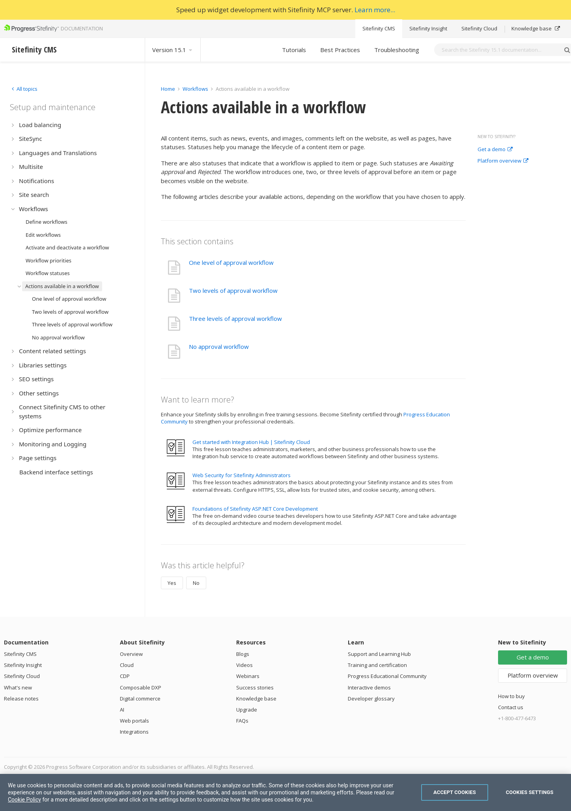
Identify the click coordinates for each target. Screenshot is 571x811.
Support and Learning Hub (379, 653)
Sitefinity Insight (428, 28)
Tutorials (294, 50)
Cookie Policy (24, 799)
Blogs (242, 653)
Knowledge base (535, 28)
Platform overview (503, 161)
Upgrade (246, 709)
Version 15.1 (172, 50)
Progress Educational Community (387, 676)
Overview (131, 653)
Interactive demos (369, 687)
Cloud (127, 665)
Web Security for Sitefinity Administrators (241, 475)
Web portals (134, 720)
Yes (172, 582)
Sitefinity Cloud (479, 28)
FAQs (242, 720)
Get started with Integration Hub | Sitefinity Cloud (251, 442)
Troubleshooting (396, 50)
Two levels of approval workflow (233, 290)
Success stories (255, 687)
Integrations (134, 731)
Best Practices (340, 50)
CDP (125, 676)
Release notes (21, 698)
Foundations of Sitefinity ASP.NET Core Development (255, 508)
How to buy (511, 696)
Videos (244, 665)
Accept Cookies (454, 792)
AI (122, 709)
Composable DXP (140, 687)
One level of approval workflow (231, 262)
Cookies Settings (530, 792)
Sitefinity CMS (378, 28)
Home (168, 88)
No (196, 582)
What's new (18, 687)
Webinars (247, 676)
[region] (285, 792)
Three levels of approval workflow (235, 318)
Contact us (510, 707)
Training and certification (377, 665)
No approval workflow (219, 346)
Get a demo (495, 149)
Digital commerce (140, 698)
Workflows (195, 88)
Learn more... (375, 9)
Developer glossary (371, 698)
